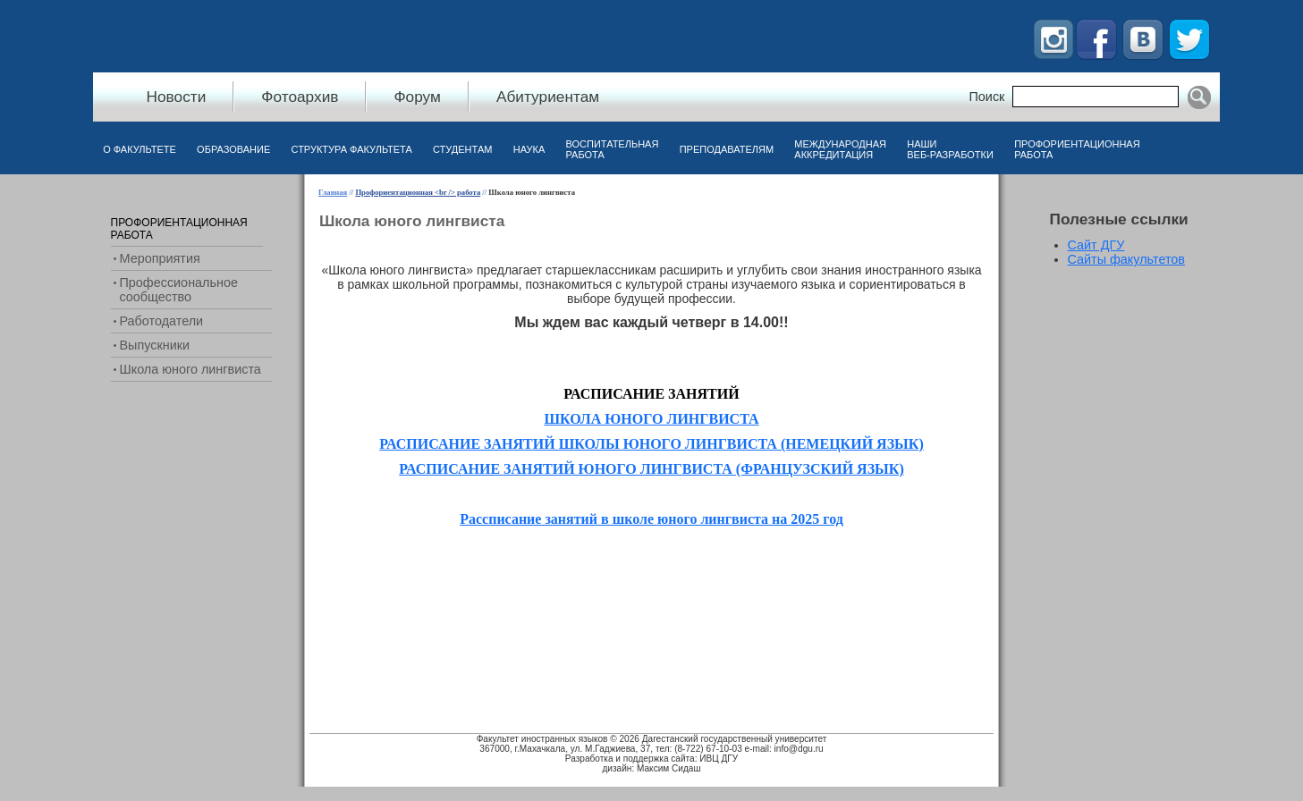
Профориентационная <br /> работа (417, 192)
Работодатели (162, 321)
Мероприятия (160, 258)
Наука (529, 149)
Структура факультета (352, 149)
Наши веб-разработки (950, 149)
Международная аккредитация (840, 149)
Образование (233, 149)
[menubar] (622, 153)
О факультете (139, 149)
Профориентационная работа (1076, 149)
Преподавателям (727, 149)
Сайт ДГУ (1096, 245)
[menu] (191, 296)
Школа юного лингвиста (190, 369)
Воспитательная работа (612, 149)
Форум (416, 96)
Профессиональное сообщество (179, 289)
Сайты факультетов (1127, 259)
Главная (332, 192)
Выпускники (155, 345)
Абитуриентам (547, 96)
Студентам (462, 149)
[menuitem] (140, 153)
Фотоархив (299, 96)
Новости (177, 96)
